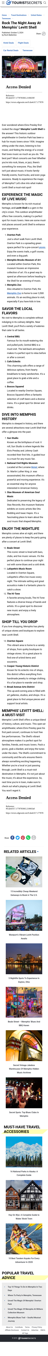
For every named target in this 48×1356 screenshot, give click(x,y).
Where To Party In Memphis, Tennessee (25, 1295)
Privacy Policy (37, 1327)
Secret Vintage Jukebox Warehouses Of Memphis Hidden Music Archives (24, 1069)
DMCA (42, 1330)
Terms (27, 1327)
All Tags (25, 1333)
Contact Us (25, 1330)
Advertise (34, 1330)
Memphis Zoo (14, 293)
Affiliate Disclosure (12, 1330)
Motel (34, 467)
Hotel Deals (8, 43)
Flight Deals (23, 43)
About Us (9, 1327)
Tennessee (28, 50)
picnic (42, 247)
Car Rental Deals (10, 50)
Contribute (19, 1327)
